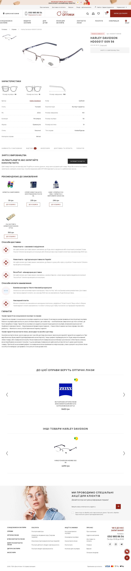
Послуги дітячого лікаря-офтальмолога (45, 545)
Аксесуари (45, 148)
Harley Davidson (35, 101)
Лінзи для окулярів (60, 22)
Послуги (99, 21)
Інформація (114, 21)
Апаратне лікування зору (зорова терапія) (43, 536)
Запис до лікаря (120, 13)
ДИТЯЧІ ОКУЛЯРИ (13, 549)
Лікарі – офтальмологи (83, 7)
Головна (4, 29)
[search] (87, 13)
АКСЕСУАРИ (11, 552)
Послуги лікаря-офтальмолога (42, 549)
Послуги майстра (37, 531)
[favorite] (98, 13)
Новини (89, 545)
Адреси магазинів (93, 535)
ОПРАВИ (10, 531)
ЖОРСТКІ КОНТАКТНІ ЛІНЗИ (15, 544)
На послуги (68, 545)
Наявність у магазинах (12, 148)
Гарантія (80, 148)
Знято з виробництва (110, 50)
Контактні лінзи (81, 22)
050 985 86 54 (35, 12)
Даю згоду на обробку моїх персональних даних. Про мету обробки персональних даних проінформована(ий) (97, 513)
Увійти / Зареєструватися (105, 7)
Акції (127, 23)
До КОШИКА (10, 204)
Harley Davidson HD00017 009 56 (31, 29)
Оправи (14, 29)
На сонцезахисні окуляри (70, 532)
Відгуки (70, 7)
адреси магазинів (12, 13)
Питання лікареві (92, 552)
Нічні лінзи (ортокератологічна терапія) (45, 541)
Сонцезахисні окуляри (6, 22)
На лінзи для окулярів (72, 549)
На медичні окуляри (71, 537)
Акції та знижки (71, 528)
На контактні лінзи (71, 541)
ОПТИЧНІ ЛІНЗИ (13, 535)
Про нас (90, 528)
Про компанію (44, 7)
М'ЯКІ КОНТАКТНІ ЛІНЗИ (16, 539)
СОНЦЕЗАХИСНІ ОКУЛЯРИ (16, 527)
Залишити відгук (77, 161)
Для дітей (45, 22)
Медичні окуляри (27, 22)
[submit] (118, 506)
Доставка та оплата (58, 7)
